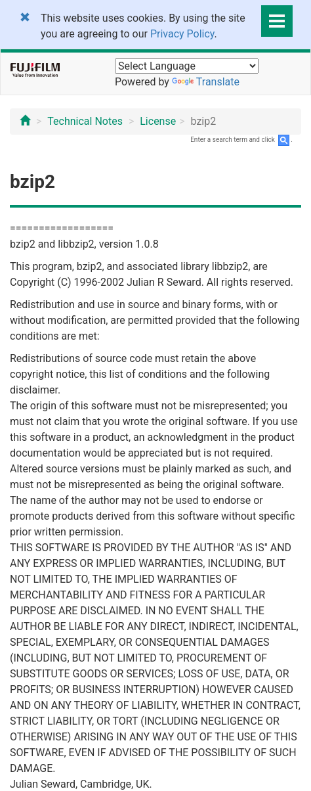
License (158, 121)
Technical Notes (85, 121)
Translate (205, 82)
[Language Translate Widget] (187, 66)
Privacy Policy (182, 34)
